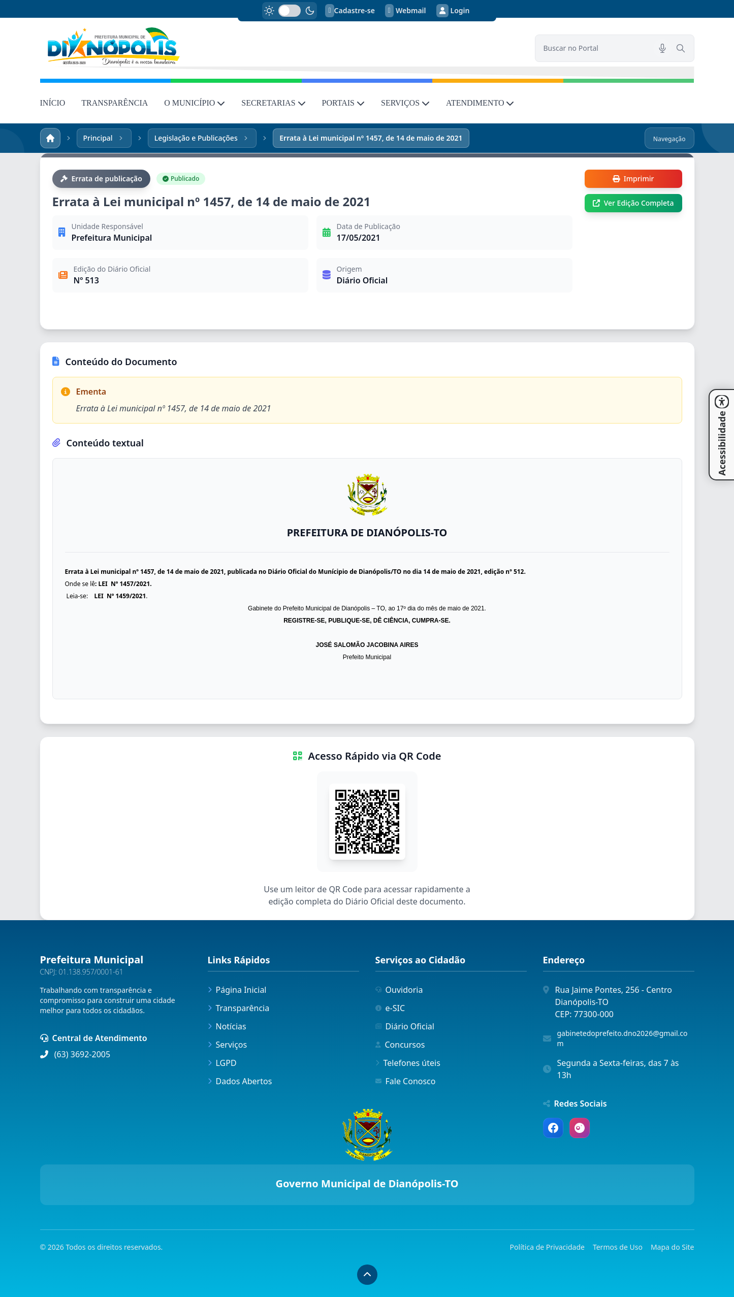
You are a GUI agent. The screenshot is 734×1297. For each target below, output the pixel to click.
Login (453, 10)
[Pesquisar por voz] (662, 48)
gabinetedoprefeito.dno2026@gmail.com (622, 1038)
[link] (281, 47)
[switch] (289, 11)
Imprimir (633, 178)
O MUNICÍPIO (194, 103)
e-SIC (390, 1008)
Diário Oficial (404, 1026)
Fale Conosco (405, 1081)
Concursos (400, 1044)
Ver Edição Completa (633, 203)
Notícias (227, 1026)
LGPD (222, 1062)
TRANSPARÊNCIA (114, 103)
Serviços (227, 1044)
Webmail (405, 10)
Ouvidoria (399, 989)
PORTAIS (343, 103)
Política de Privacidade (547, 1247)
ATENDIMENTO (480, 103)
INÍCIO (53, 103)
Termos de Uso (618, 1247)
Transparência (239, 1008)
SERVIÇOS (405, 103)
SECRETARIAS (273, 103)
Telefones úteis (407, 1062)
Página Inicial (237, 989)
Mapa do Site (672, 1247)
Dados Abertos (240, 1081)
